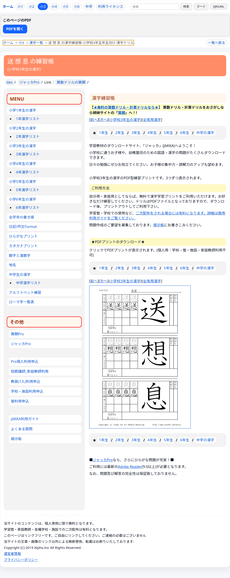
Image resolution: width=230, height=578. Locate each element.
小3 (43, 6)
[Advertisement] (44, 472)
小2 (31, 6)
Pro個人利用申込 (24, 361)
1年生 (103, 132)
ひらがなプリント (23, 236)
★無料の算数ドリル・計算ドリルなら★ (126, 107)
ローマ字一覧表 (21, 301)
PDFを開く (15, 28)
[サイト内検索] (155, 6)
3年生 (136, 132)
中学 (88, 6)
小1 (20, 6)
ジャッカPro (29, 82)
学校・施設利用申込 (27, 391)
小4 (54, 6)
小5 (65, 6)
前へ (93, 119)
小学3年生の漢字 (22, 145)
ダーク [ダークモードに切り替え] (201, 6)
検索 (186, 6)
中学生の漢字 (20, 274)
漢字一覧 (36, 42)
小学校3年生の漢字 (24, 69)
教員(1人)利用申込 (25, 381)
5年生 (168, 132)
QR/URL (218, 6)
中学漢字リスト (28, 282)
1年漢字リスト (28, 118)
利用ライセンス (110, 6)
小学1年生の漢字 (22, 110)
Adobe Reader (130, 466)
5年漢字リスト (28, 189)
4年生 (152, 132)
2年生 (119, 132)
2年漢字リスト (28, 136)
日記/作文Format (23, 226)
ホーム (8, 6)
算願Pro (17, 333)
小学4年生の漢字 (22, 163)
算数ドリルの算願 (71, 82)
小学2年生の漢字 (22, 128)
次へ (103, 119)
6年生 (184, 132)
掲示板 (158, 225)
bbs (10, 82)
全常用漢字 (152, 119)
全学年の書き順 (21, 217)
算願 (121, 112)
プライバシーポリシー (21, 559)
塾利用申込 (20, 401)
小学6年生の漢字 (22, 199)
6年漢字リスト (28, 207)
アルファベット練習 (25, 292)
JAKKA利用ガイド (25, 418)
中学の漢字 (205, 132)
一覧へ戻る (216, 42)
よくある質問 (22, 428)
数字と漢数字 (20, 255)
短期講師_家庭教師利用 (30, 371)
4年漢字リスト (28, 172)
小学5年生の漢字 (22, 181)
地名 (12, 264)
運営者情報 (12, 553)
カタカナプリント (23, 245)
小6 (77, 6)
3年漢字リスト (28, 154)
